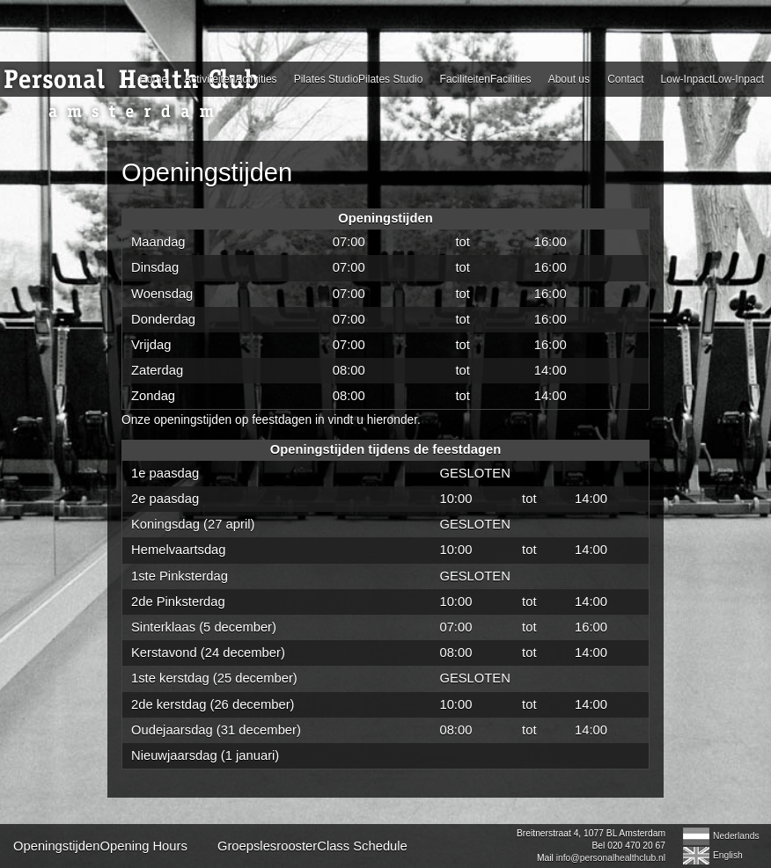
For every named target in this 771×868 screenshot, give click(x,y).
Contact (625, 79)
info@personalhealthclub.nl (610, 858)
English (728, 855)
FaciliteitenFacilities (486, 79)
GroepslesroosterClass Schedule (312, 846)
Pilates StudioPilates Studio (358, 79)
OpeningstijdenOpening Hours (100, 846)
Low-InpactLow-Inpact (712, 79)
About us (569, 79)
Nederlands (736, 836)
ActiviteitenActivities (230, 79)
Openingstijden (206, 172)
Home (153, 79)
